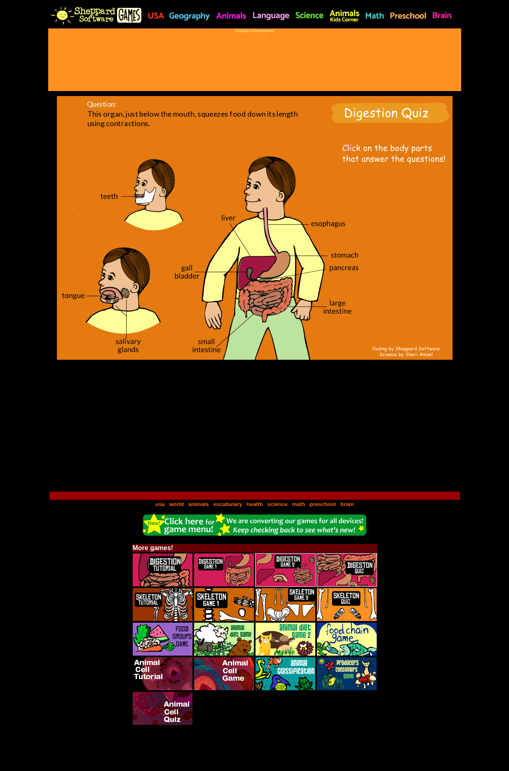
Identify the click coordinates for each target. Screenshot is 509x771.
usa (160, 504)
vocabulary (227, 504)
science (277, 504)
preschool (323, 504)
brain (347, 504)
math (298, 504)
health (255, 504)
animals (198, 504)
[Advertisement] (255, 58)
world (176, 504)
